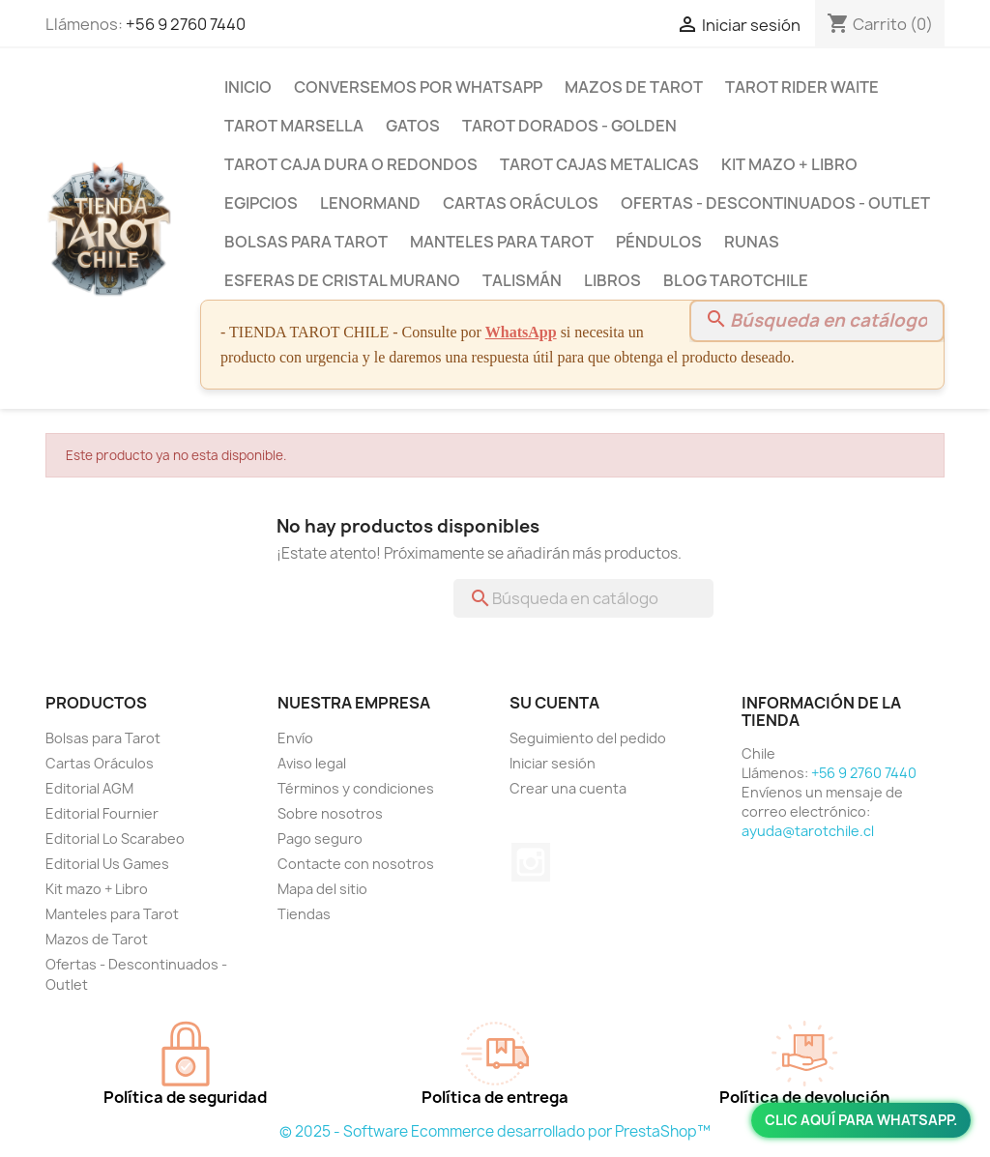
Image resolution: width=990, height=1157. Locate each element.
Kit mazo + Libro (789, 164)
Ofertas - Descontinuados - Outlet (775, 203)
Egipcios (261, 203)
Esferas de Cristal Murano (342, 280)
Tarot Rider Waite (802, 87)
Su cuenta (554, 702)
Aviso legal (311, 763)
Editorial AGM (89, 788)
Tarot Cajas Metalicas (599, 164)
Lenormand (370, 203)
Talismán (522, 280)
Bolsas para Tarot (306, 241)
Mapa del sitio (322, 889)
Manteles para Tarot (502, 241)
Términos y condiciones (355, 788)
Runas (751, 241)
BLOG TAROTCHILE (735, 280)
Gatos (413, 125)
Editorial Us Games (107, 863)
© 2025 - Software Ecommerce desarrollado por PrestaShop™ (495, 1131)
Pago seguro (320, 838)
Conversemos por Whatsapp (418, 87)
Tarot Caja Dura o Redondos (351, 164)
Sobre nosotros (330, 813)
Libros (612, 280)
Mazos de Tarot (634, 87)
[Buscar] (817, 321)
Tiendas (304, 914)
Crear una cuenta (568, 788)
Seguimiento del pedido (588, 738)
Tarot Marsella (294, 125)
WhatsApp (521, 332)
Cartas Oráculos (520, 203)
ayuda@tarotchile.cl (808, 831)
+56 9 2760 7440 (186, 24)
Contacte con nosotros (355, 863)
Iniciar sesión (553, 763)
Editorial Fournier (102, 813)
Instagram (530, 862)
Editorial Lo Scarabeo (115, 838)
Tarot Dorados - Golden (569, 125)
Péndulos (659, 241)
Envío (295, 738)
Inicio (248, 87)
